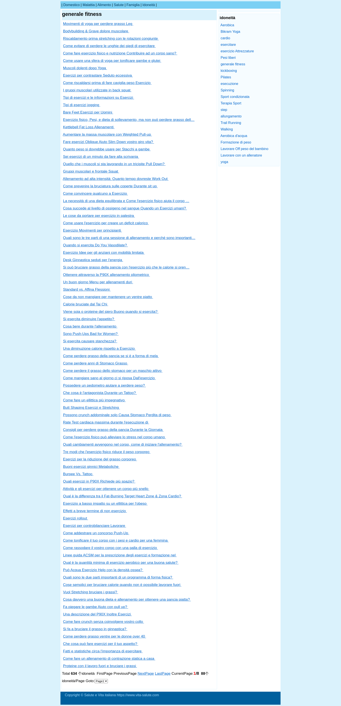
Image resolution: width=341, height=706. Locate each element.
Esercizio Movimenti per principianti (92, 230)
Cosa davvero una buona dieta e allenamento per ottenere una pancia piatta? (127, 599)
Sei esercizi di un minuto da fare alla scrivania (101, 157)
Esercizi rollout (75, 518)
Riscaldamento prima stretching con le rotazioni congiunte (111, 38)
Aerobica (227, 25)
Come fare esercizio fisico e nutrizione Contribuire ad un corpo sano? (120, 53)
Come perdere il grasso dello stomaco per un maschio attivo (112, 371)
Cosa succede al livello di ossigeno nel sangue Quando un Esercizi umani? (125, 208)
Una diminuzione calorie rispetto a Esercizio (99, 348)
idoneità (148, 5)
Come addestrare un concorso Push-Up (96, 533)
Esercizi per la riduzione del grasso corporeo (100, 459)
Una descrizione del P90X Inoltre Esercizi (97, 614)
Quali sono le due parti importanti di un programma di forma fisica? (118, 577)
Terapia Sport (231, 103)
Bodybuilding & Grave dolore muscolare (96, 31)
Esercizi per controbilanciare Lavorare (94, 526)
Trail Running (231, 123)
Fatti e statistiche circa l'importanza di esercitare (103, 651)
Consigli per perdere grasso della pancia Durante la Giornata (113, 430)
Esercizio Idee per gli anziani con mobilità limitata (104, 253)
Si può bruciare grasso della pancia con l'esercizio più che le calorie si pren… (126, 267)
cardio (225, 38)
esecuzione (229, 84)
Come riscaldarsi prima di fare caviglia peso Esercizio (107, 83)
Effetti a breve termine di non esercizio (95, 511)
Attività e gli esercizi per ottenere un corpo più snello (106, 489)
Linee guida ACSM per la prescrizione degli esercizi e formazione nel (120, 555)
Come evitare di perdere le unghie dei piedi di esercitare (109, 46)
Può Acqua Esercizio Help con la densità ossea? (103, 570)
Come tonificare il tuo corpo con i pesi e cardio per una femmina (116, 540)
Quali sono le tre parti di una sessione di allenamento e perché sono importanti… (129, 238)
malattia (89, 5)
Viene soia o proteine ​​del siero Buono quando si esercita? (111, 312)
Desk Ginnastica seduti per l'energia (93, 260)
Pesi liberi (228, 57)
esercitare (228, 44)
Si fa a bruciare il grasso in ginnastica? (95, 629)
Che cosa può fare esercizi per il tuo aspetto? (100, 644)
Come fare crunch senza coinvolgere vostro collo (103, 622)
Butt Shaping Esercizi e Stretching (91, 408)
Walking (227, 129)
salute (119, 5)
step (224, 110)
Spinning (227, 90)
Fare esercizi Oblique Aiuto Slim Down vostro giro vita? (108, 142)
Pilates (226, 77)
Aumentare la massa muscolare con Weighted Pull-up (107, 134)
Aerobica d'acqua (234, 136)
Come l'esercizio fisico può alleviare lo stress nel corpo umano (114, 437)
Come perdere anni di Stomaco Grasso (95, 363)
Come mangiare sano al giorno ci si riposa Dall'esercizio (109, 378)
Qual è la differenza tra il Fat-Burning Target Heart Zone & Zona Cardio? (122, 496)
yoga (224, 162)
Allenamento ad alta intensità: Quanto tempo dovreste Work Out (116, 179)
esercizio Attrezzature (237, 51)
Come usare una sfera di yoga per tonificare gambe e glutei (112, 61)
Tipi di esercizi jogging (81, 105)
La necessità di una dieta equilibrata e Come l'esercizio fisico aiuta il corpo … (126, 201)
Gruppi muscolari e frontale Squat (91, 171)
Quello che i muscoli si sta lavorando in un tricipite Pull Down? (114, 164)
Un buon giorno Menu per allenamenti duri (98, 282)
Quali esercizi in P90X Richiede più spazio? (99, 481)
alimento (104, 5)
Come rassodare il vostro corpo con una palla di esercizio (110, 548)
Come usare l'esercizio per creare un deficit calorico (106, 223)
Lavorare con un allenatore (241, 155)
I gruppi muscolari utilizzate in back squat (97, 90)
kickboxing (229, 71)
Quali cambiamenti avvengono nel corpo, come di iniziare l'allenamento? (122, 444)
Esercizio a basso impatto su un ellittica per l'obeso (105, 503)
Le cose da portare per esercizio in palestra (99, 216)
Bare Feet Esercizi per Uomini (88, 112)
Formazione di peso (236, 142)
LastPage (162, 673)
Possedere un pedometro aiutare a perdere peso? (104, 385)
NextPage (146, 673)
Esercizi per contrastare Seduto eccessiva (98, 75)
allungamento (231, 116)
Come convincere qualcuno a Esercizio (95, 193)
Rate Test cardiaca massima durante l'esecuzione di (106, 422)
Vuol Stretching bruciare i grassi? (90, 592)
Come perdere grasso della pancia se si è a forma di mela (111, 356)
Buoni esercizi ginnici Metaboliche (91, 467)
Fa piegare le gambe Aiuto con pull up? (95, 607)
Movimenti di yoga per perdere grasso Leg (98, 24)
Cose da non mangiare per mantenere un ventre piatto (108, 297)
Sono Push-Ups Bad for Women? (91, 334)
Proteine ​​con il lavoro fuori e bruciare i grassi (100, 666)
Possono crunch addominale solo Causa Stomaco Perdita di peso (117, 415)
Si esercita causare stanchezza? (90, 341)
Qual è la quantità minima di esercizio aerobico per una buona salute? (121, 563)
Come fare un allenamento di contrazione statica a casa (109, 659)
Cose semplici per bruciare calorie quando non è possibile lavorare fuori (122, 585)
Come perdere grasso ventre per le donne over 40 (104, 636)
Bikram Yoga (230, 31)
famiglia (133, 5)
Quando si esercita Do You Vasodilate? (95, 245)
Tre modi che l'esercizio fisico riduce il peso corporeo (106, 452)
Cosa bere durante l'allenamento (90, 326)
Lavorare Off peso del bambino (244, 149)
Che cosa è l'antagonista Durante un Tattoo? (100, 393)
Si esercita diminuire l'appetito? (89, 319)
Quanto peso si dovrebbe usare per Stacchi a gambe (107, 149)
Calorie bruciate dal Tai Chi (85, 304)
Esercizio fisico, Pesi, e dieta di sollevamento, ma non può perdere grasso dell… (129, 120)
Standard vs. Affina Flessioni (87, 289)
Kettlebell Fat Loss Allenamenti (89, 127)
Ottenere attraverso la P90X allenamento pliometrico (106, 275)
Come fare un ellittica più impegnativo (94, 400)
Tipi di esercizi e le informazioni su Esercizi (98, 98)
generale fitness (233, 64)
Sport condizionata (235, 97)
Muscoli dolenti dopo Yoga (85, 68)
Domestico (71, 5)
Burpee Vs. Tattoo (78, 474)
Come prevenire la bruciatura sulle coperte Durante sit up (110, 186)
